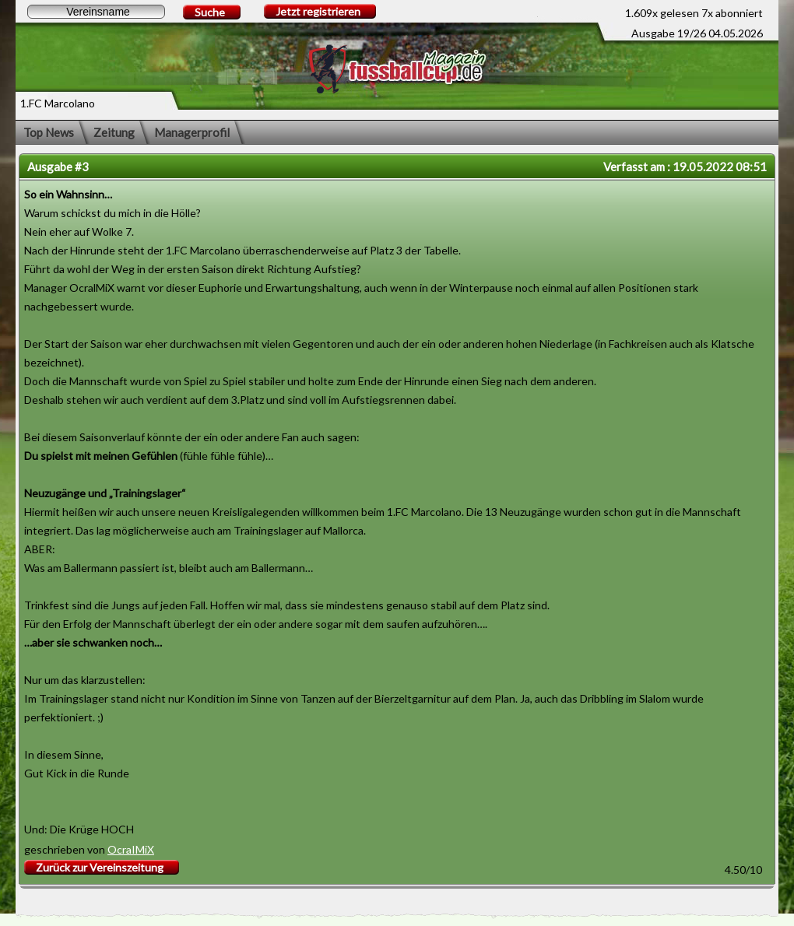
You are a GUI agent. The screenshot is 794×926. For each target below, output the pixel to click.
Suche (210, 12)
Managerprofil (192, 132)
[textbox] (96, 11)
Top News (48, 132)
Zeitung (114, 132)
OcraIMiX (130, 849)
